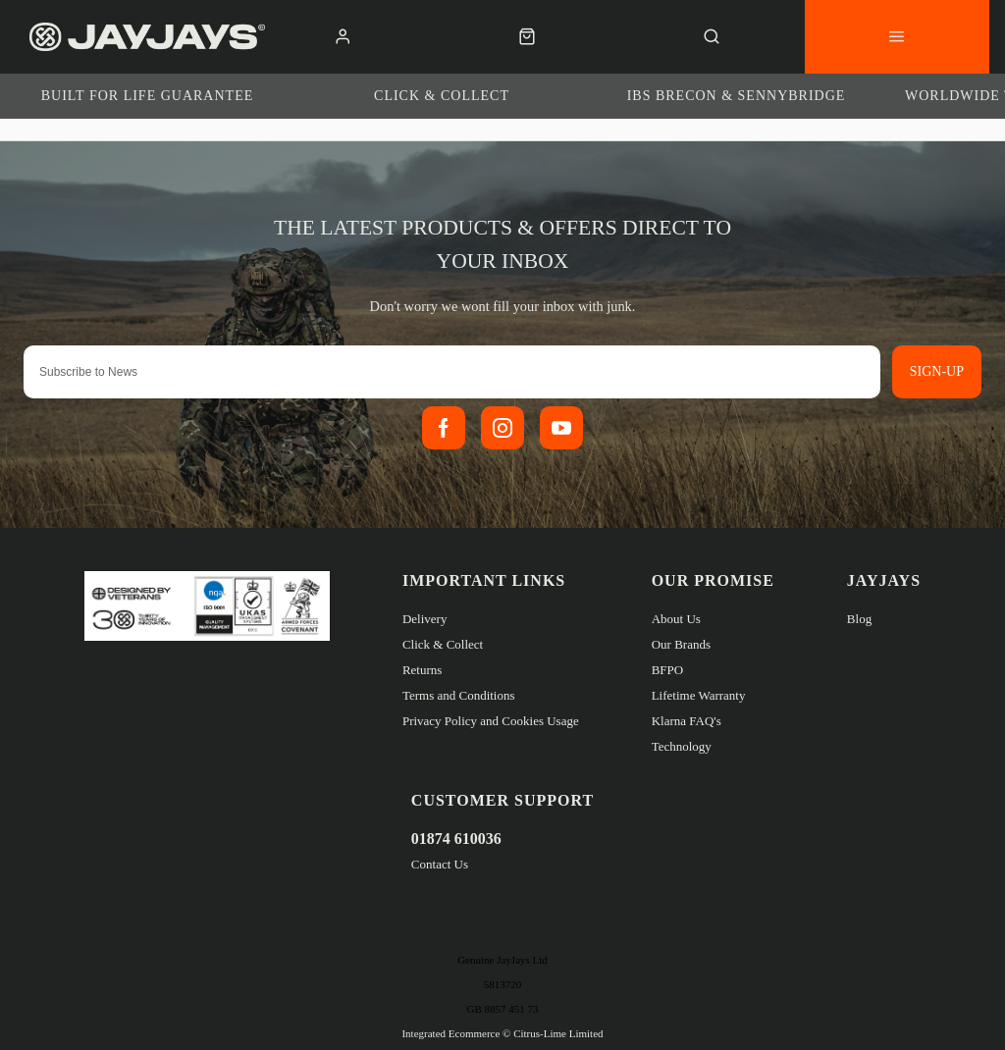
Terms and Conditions (458, 695)
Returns (422, 669)
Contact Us (439, 864)
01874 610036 (456, 838)
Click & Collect (442, 644)
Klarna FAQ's (686, 720)
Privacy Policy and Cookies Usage (490, 720)
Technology (682, 746)
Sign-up (937, 371)
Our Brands (681, 644)
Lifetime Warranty (699, 695)
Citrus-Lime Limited (558, 1033)
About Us (676, 618)
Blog (859, 618)
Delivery (424, 618)
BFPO (668, 669)
